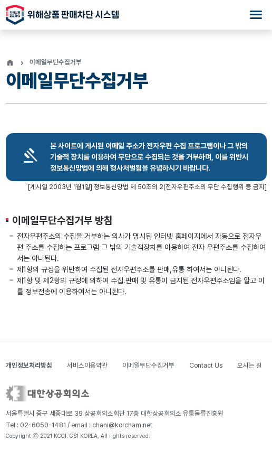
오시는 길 (249, 365)
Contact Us (205, 365)
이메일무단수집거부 (148, 365)
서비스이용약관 (87, 365)
